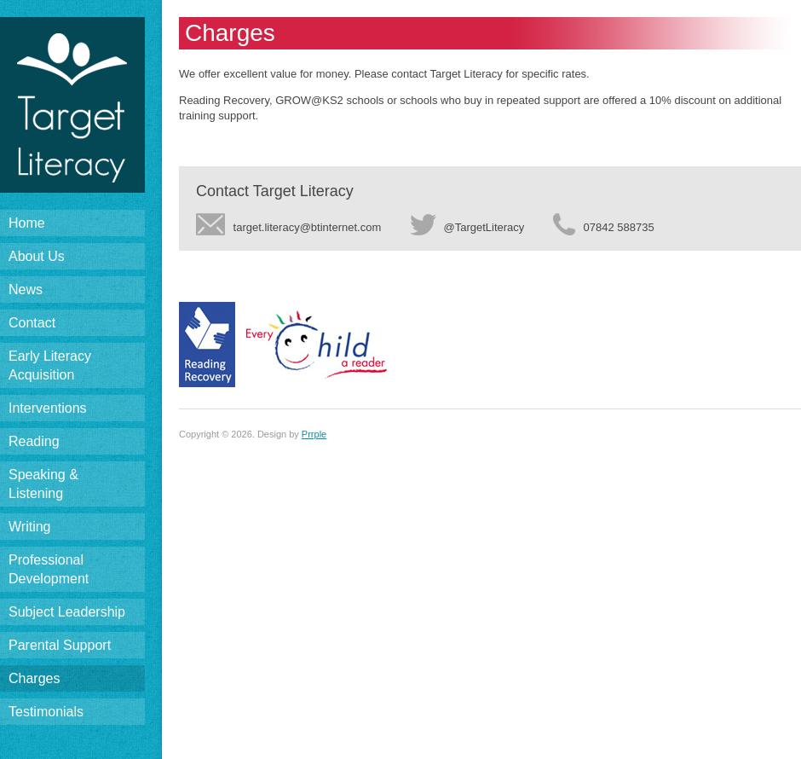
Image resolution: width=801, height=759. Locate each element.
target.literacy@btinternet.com (288, 225)
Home (27, 223)
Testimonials (46, 711)
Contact (32, 323)
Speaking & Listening (43, 484)
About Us (37, 256)
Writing (30, 526)
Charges (34, 678)
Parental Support (60, 645)
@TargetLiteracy (467, 225)
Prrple (314, 434)
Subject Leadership (67, 612)
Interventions (48, 408)
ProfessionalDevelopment (49, 569)
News (26, 289)
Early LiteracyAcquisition (50, 365)
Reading (34, 441)
